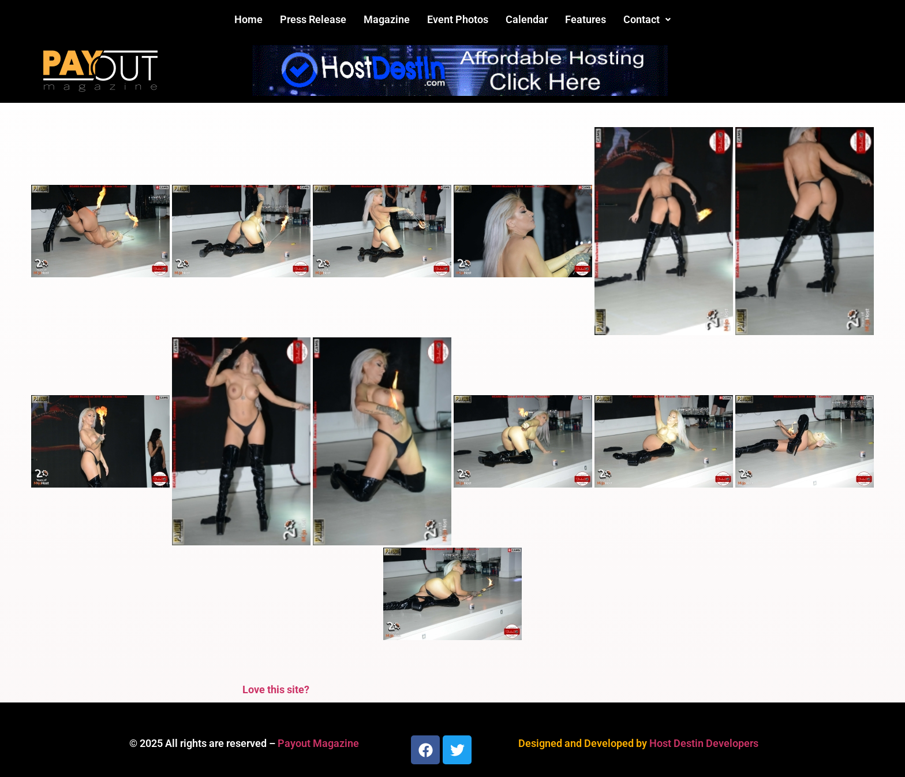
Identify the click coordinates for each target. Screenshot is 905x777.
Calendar (527, 19)
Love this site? (275, 689)
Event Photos (457, 19)
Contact (647, 19)
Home (248, 19)
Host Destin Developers (703, 743)
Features (585, 19)
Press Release (313, 19)
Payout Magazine (318, 743)
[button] (647, 20)
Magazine (387, 19)
